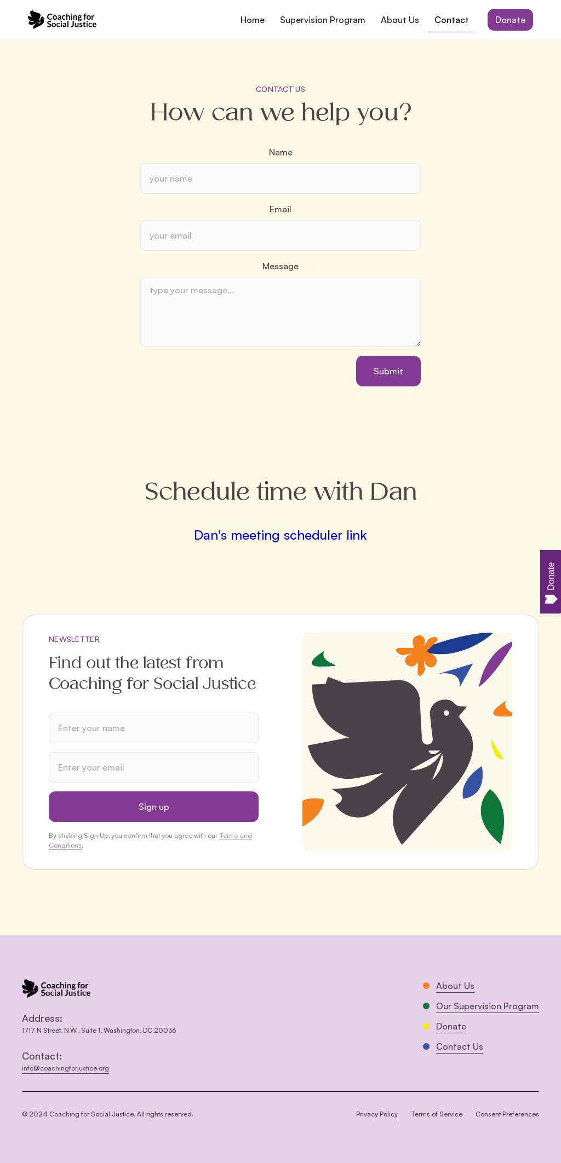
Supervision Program (322, 19)
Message (280, 266)
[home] (62, 19)
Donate (510, 19)
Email (280, 209)
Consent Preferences (507, 1114)
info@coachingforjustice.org (65, 1068)
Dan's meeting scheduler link (280, 534)
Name (281, 152)
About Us (400, 19)
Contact (451, 19)
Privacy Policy (377, 1114)
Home (253, 19)
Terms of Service (436, 1114)
